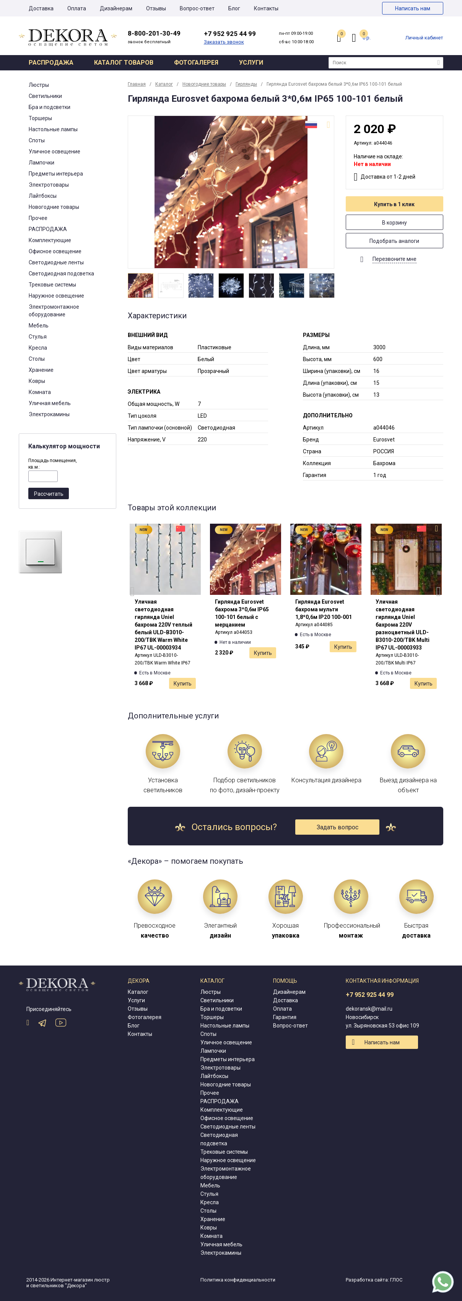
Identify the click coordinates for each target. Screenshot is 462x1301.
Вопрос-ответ (197, 8)
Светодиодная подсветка (61, 273)
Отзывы (156, 8)
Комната (40, 392)
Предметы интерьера (56, 174)
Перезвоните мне (394, 259)
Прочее (38, 218)
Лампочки (41, 163)
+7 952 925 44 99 (370, 994)
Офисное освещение (55, 251)
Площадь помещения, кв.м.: (52, 464)
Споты (37, 140)
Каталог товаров (123, 62)
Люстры (39, 85)
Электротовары (49, 185)
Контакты (266, 8)
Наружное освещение (56, 296)
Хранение (41, 370)
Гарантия (284, 1017)
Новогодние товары (54, 207)
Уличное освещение (54, 151)
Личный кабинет (424, 38)
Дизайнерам (116, 8)
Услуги (251, 62)
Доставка (41, 8)
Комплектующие (50, 240)
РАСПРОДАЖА (48, 229)
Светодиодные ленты (56, 262)
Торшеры (40, 118)
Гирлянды (246, 84)
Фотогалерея (196, 62)
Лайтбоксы (43, 196)
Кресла (38, 348)
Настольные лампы (53, 129)
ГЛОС (396, 1280)
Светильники (45, 96)
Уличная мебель (50, 403)
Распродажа (51, 62)
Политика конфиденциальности (237, 1280)
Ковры (37, 381)
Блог (234, 8)
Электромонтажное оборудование (54, 311)
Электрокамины (49, 414)
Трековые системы (52, 285)
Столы (37, 359)
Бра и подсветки (49, 107)
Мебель (39, 325)
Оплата (76, 8)
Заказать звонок (224, 42)
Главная (137, 84)
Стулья (38, 337)
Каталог (164, 84)
